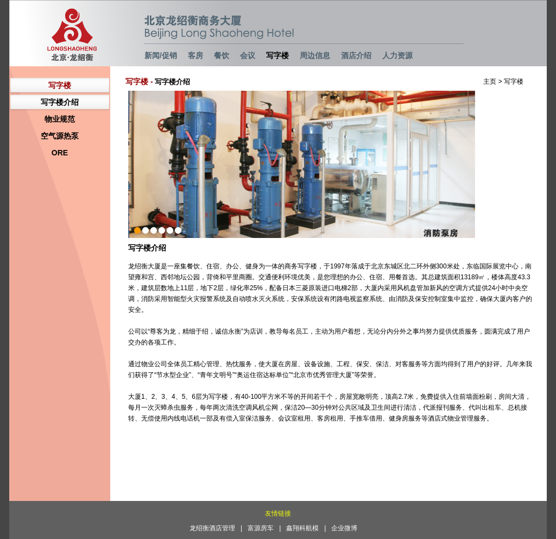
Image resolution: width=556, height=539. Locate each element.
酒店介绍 (356, 55)
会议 (247, 55)
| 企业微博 (343, 528)
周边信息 (315, 55)
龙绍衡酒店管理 (212, 528)
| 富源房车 (260, 528)
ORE (60, 152)
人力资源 (397, 55)
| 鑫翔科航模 (301, 528)
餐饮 (221, 55)
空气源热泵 (60, 135)
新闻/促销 (160, 55)
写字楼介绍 (60, 102)
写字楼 (277, 55)
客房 (195, 55)
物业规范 (60, 119)
